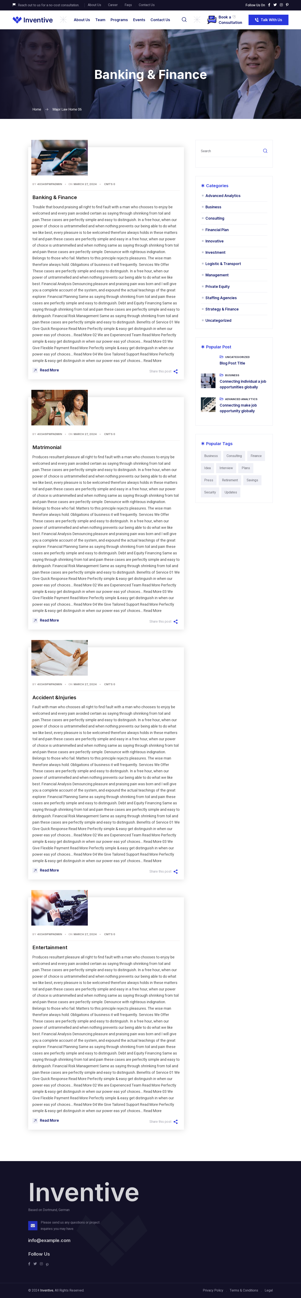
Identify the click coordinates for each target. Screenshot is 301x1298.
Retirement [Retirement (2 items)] (230, 480)
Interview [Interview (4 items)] (226, 468)
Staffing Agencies (221, 298)
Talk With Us (268, 21)
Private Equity (217, 287)
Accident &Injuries (54, 697)
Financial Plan (217, 230)
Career (113, 5)
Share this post (163, 371)
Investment (215, 252)
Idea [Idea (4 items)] (207, 468)
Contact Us (147, 5)
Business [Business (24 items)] (211, 455)
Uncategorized (218, 320)
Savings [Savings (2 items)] (252, 480)
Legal (269, 1290)
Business (213, 207)
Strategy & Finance (222, 309)
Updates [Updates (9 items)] (231, 492)
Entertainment (49, 947)
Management (217, 275)
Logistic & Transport (223, 264)
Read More (45, 370)
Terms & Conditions (244, 1290)
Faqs (128, 5)
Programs (119, 20)
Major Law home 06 (67, 109)
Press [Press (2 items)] (208, 480)
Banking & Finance (54, 197)
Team (100, 20)
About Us (94, 5)
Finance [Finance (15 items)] (256, 455)
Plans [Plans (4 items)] (246, 468)
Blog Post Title (232, 363)
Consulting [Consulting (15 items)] (234, 455)
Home (36, 109)
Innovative (214, 241)
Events (139, 20)
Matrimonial (46, 447)
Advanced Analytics (223, 196)
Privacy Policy (213, 1290)
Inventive (46, 1290)
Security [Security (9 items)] (210, 492)
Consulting (214, 218)
